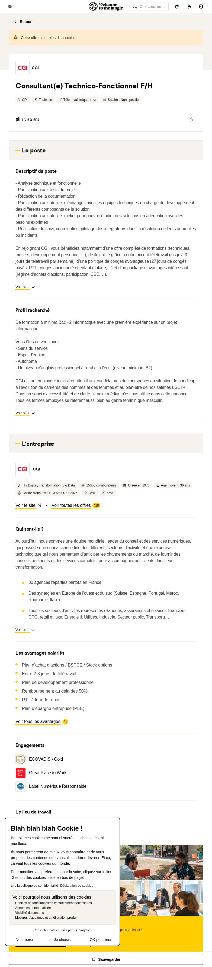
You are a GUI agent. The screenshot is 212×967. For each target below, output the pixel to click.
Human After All (106, 696)
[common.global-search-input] (149, 6)
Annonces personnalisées (33, 908)
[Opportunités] (189, 6)
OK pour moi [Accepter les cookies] (100, 939)
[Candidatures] (177, 6)
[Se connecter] (201, 6)
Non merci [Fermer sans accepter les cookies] (24, 939)
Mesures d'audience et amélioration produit (46, 918)
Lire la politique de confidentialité (34, 886)
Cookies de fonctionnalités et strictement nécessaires (53, 903)
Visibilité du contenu (29, 913)
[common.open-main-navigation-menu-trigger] (9, 6)
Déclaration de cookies (76, 886)
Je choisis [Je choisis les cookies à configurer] (62, 939)
